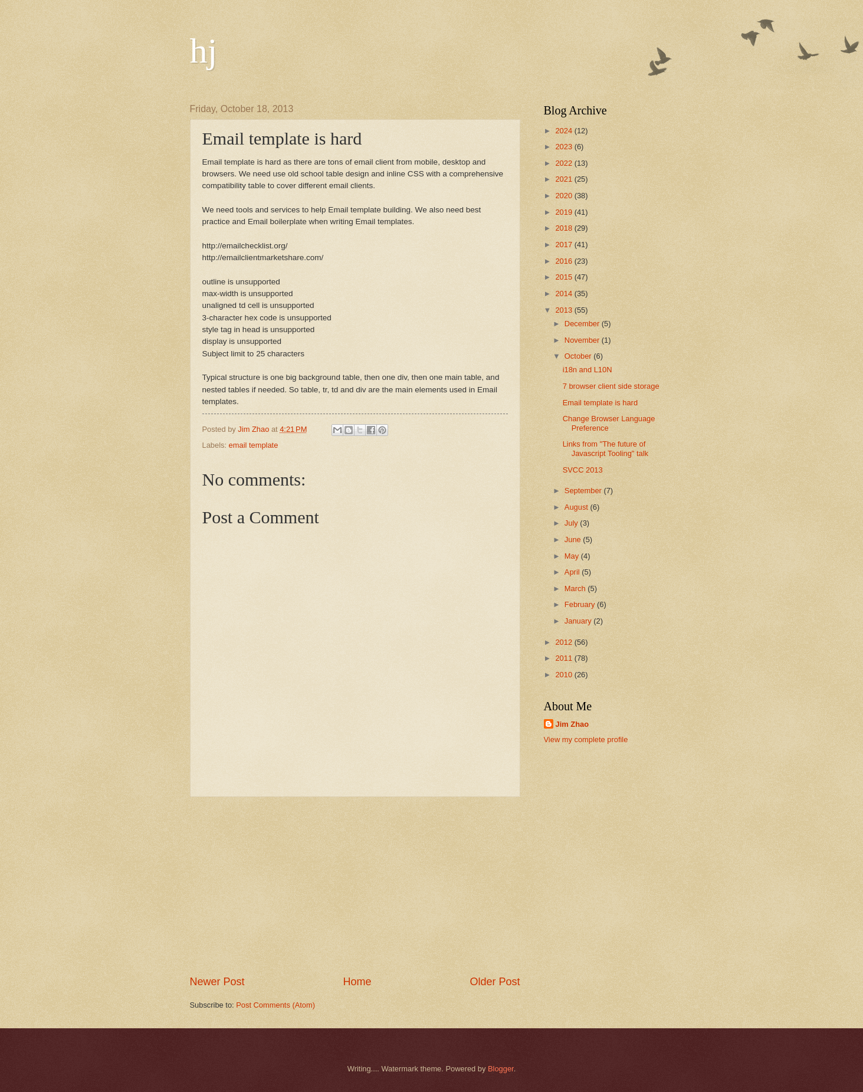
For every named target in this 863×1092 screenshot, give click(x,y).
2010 (564, 674)
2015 (564, 277)
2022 (564, 163)
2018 (564, 228)
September (584, 490)
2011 (564, 658)
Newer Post (217, 982)
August (577, 507)
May (573, 556)
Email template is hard (600, 402)
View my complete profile (586, 739)
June (574, 539)
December (583, 323)
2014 (564, 293)
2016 (564, 261)
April (573, 572)
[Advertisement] (355, 885)
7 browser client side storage (611, 386)
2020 (564, 195)
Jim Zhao (572, 724)
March (576, 588)
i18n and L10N (587, 369)
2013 (564, 310)
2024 (564, 130)
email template (253, 445)
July (572, 523)
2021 (564, 179)
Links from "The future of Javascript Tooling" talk (605, 448)
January (579, 620)
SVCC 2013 (583, 469)
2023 (564, 146)
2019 (564, 212)
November (583, 340)
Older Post (495, 982)
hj (204, 50)
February (581, 604)
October (579, 356)
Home (357, 982)
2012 (564, 642)
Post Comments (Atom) (275, 1005)
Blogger (501, 1068)
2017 (564, 244)
